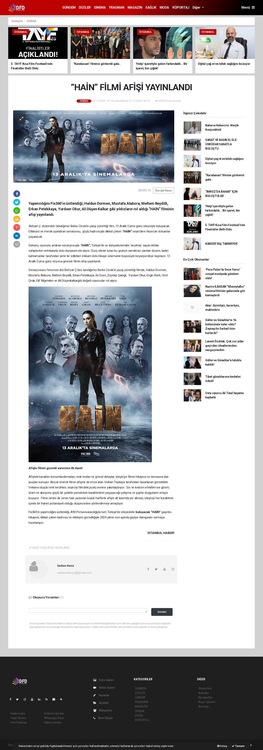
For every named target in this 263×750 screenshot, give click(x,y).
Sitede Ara (205, 688)
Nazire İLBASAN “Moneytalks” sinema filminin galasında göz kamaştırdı (225, 291)
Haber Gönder (53, 722)
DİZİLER (85, 7)
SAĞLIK (150, 7)
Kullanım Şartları (54, 713)
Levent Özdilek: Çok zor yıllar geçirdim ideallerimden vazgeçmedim (224, 346)
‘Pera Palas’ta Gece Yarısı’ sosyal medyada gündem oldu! (222, 274)
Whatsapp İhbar (54, 718)
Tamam (238, 746)
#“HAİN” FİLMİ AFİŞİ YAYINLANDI (49, 547)
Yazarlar (101, 695)
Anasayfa (17, 21)
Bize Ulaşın (103, 718)
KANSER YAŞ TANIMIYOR (221, 243)
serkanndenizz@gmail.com (74, 572)
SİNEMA (100, 7)
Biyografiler (205, 697)
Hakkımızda (17, 713)
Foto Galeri (103, 680)
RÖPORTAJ (180, 7)
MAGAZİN (135, 7)
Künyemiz (102, 710)
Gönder (162, 611)
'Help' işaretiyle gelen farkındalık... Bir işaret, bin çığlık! (222, 210)
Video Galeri (104, 687)
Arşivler (101, 702)
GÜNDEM (69, 7)
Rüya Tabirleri (206, 702)
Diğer (197, 7)
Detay (222, 746)
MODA (164, 7)
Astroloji (203, 706)
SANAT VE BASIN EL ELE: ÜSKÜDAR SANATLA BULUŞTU (221, 144)
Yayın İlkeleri (18, 718)
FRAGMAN (116, 7)
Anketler (203, 693)
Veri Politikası (18, 722)
